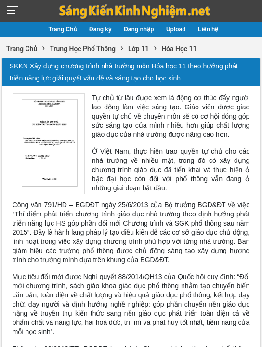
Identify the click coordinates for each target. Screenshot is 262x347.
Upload (176, 29)
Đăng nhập (139, 29)
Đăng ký (100, 29)
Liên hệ (208, 29)
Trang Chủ (63, 29)
